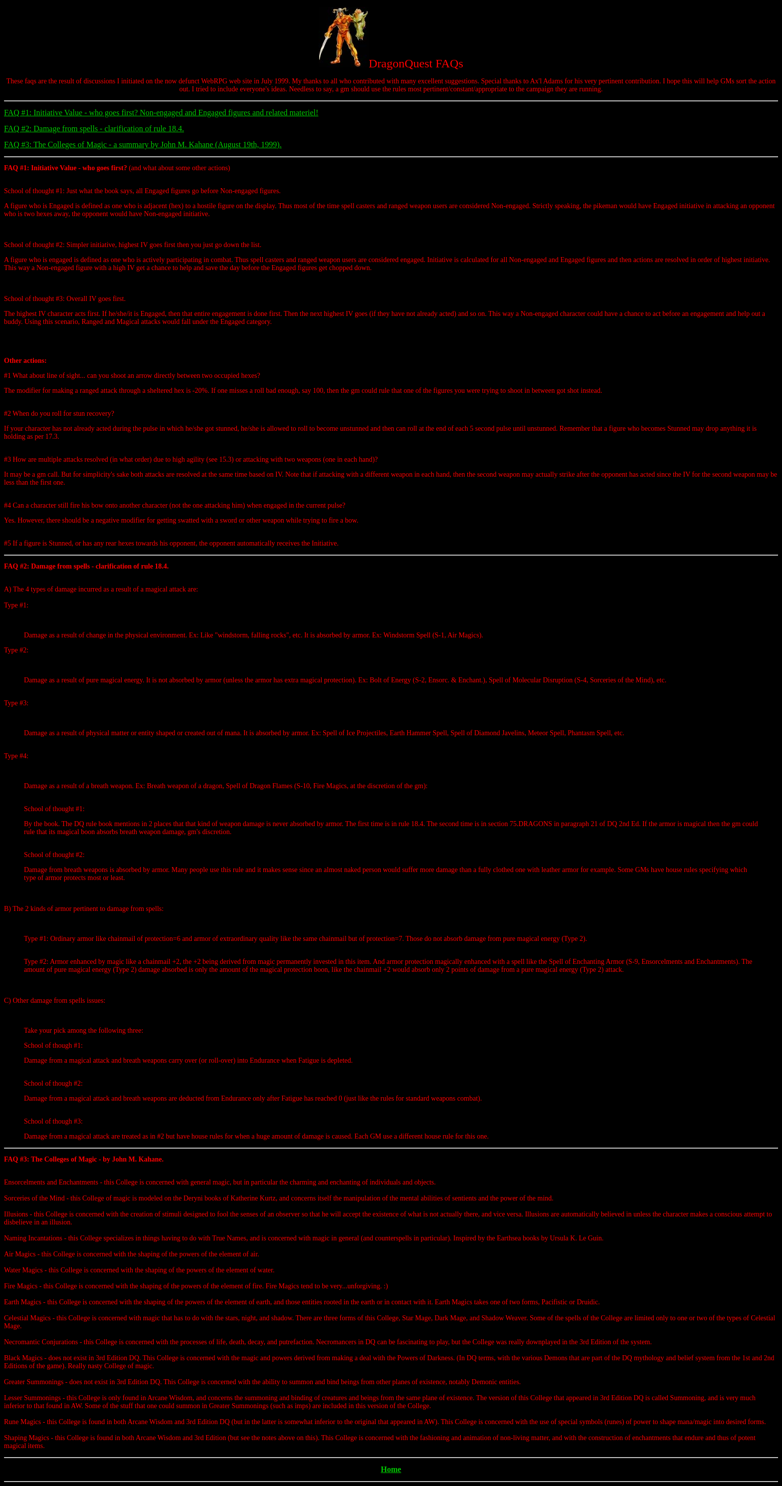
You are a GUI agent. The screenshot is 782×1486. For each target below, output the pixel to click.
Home (391, 1469)
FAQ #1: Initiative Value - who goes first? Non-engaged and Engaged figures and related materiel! (161, 112)
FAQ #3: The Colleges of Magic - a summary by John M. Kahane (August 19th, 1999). (143, 144)
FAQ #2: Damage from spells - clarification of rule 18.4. (94, 128)
